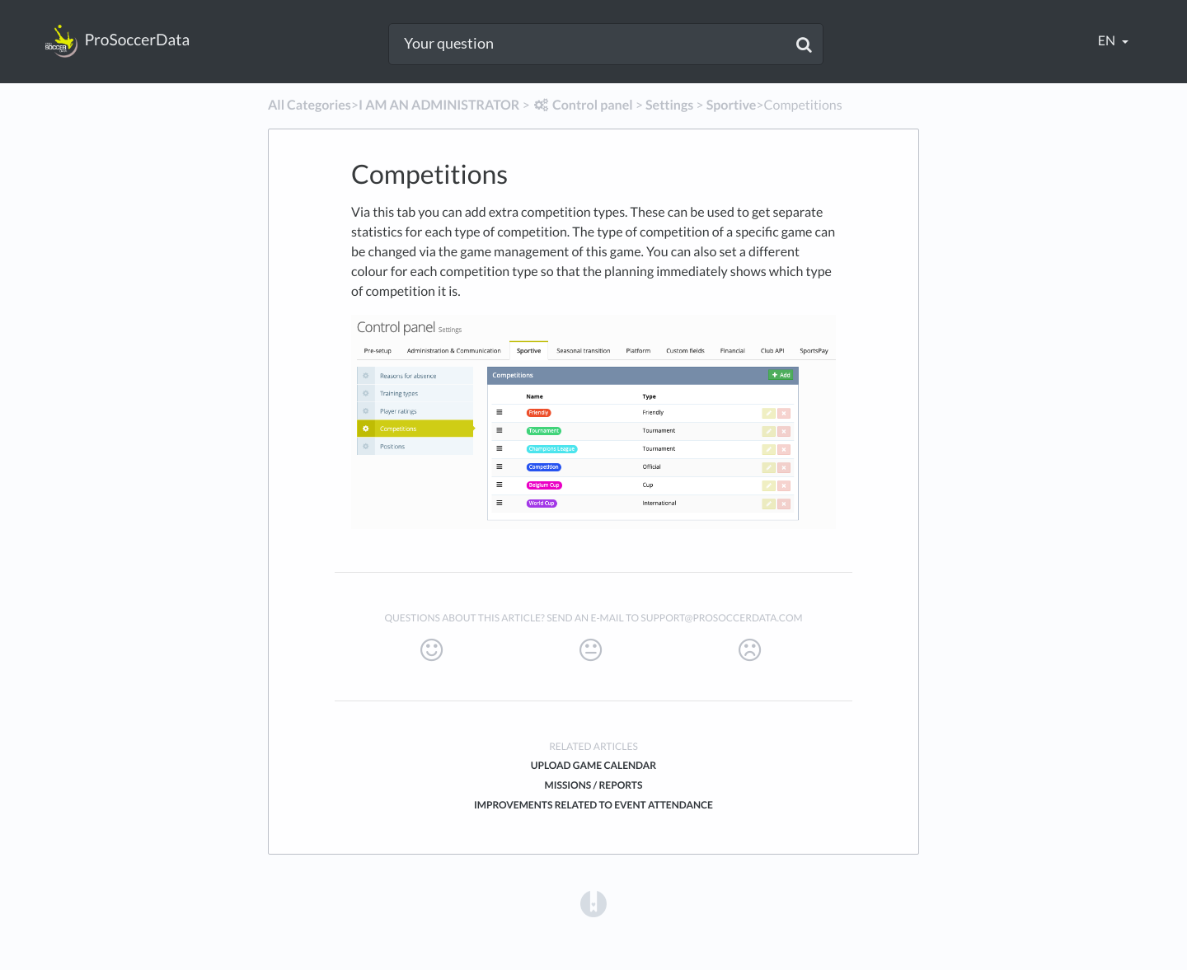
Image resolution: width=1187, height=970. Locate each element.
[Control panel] (583, 105)
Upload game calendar (593, 765)
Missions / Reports (594, 785)
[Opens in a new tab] (593, 903)
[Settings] (669, 105)
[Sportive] (731, 105)
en (1108, 41)
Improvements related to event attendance (593, 805)
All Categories (309, 105)
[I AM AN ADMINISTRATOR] (439, 105)
